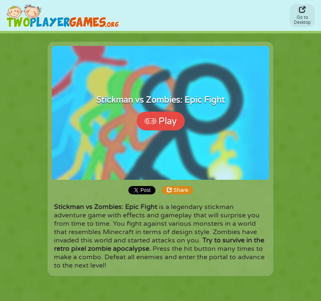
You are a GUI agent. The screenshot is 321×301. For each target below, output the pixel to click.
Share (177, 190)
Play (161, 121)
